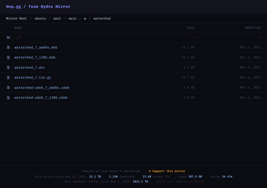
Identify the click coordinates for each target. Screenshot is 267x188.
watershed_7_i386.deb (35, 57)
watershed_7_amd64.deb (36, 47)
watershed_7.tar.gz (33, 77)
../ (18, 37)
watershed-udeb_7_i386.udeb (41, 97)
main (72, 18)
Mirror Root (16, 18)
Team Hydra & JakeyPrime (121, 171)
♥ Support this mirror (167, 171)
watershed (102, 18)
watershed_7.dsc (30, 67)
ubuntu (40, 18)
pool (57, 18)
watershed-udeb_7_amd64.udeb (42, 87)
